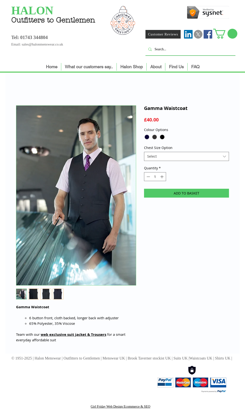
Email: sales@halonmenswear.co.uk (37, 44)
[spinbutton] (155, 176)
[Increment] (162, 176)
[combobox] (186, 156)
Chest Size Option (158, 147)
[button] (225, 34)
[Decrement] (148, 176)
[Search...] (190, 49)
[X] (198, 34)
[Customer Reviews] (163, 34)
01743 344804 (34, 37)
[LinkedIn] (188, 34)
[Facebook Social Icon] (208, 34)
